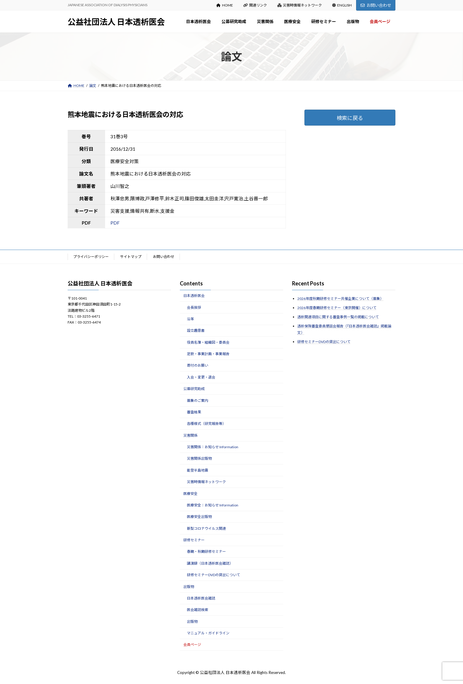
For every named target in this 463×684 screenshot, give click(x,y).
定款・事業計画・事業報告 (208, 354)
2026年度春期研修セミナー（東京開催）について (336, 308)
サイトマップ (130, 256)
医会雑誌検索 (197, 609)
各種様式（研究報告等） (206, 423)
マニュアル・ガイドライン (208, 633)
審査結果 (194, 412)
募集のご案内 (197, 400)
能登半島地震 (197, 470)
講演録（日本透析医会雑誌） (210, 563)
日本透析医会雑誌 (201, 598)
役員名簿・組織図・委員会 (208, 342)
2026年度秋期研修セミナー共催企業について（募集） (340, 298)
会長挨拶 (194, 307)
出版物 (188, 586)
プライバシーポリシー (91, 256)
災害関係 (190, 435)
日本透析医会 (194, 295)
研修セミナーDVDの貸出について (213, 575)
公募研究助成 (194, 388)
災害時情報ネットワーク (299, 5)
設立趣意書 (196, 330)
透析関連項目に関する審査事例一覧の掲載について (338, 317)
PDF (115, 222)
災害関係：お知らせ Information (212, 447)
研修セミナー (194, 540)
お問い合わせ (376, 5)
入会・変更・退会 (201, 377)
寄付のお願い (197, 365)
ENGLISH (342, 5)
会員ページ (192, 644)
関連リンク (255, 5)
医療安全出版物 (199, 516)
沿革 (190, 319)
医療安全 (190, 493)
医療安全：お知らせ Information (212, 505)
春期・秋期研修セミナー (206, 551)
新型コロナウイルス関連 (206, 528)
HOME (224, 5)
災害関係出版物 (199, 458)
